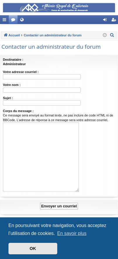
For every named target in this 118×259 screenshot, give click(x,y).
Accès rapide (5, 21)
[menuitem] (112, 35)
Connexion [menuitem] (106, 21)
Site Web (23, 21)
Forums (14, 21)
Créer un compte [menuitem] (115, 21)
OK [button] (33, 248)
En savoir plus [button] (72, 233)
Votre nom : (11, 85)
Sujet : (8, 98)
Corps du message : (18, 111)
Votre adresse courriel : (21, 72)
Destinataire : (13, 59)
